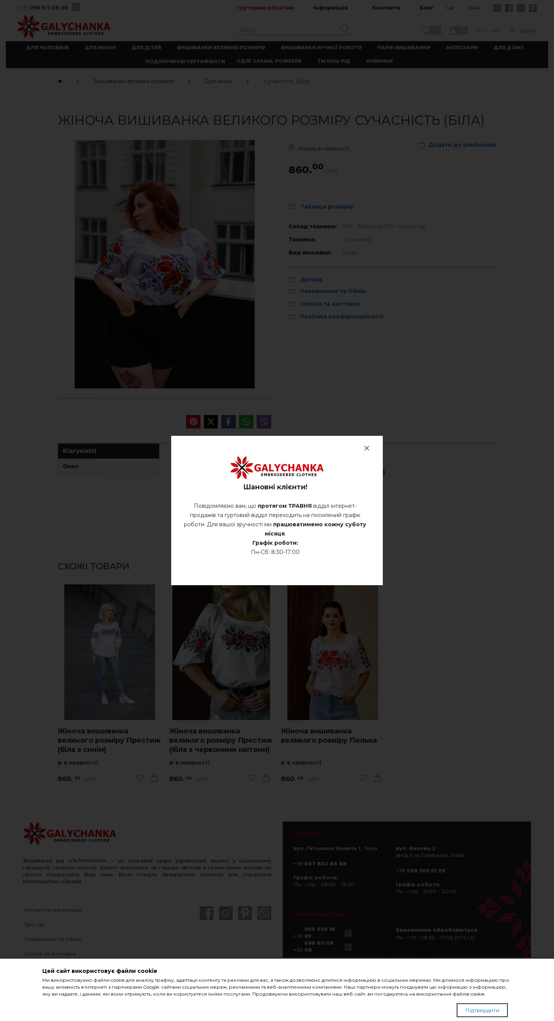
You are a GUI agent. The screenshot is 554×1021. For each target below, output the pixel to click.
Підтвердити (482, 1010)
